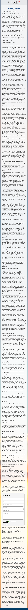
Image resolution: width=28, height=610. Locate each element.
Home (7, 609)
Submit (5, 524)
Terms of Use (19, 609)
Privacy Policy (12, 609)
